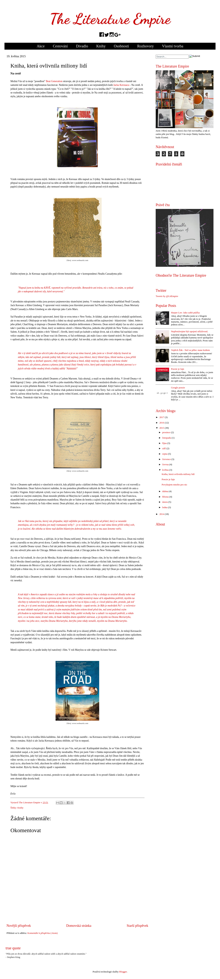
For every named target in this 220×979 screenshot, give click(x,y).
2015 (161, 428)
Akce (41, 46)
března (165, 496)
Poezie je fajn (177, 369)
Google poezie (178, 387)
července (166, 459)
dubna (165, 491)
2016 (161, 422)
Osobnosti (121, 46)
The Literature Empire (110, 19)
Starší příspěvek (137, 926)
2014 (161, 514)
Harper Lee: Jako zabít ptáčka (185, 312)
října (164, 443)
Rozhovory (145, 46)
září (164, 448)
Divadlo (82, 46)
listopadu (166, 438)
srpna (164, 454)
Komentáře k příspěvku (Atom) (42, 933)
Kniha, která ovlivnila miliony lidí (178, 474)
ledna (164, 507)
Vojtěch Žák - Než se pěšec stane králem (190, 350)
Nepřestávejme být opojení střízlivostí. (189, 331)
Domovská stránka (78, 926)
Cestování (60, 46)
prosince (166, 432)
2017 (161, 417)
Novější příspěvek (19, 926)
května (165, 470)
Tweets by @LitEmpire (167, 296)
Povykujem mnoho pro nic (174, 484)
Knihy (101, 46)
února (165, 502)
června (165, 464)
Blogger (123, 971)
